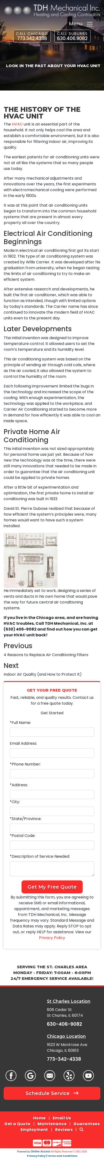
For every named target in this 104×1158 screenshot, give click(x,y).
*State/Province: (25, 818)
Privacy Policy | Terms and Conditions (52, 1156)
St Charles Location (68, 1001)
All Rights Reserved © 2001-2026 (69, 1151)
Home (39, 1118)
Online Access (40, 1151)
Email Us (62, 1118)
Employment (34, 1129)
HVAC (17, 124)
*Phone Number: (25, 764)
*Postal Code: (22, 835)
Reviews (64, 1129)
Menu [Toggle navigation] (81, 24)
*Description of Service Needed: (40, 856)
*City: (15, 802)
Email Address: (23, 743)
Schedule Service (52, 1093)
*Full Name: (20, 722)
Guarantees (87, 1124)
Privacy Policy (52, 937)
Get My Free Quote (52, 887)
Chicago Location (66, 1036)
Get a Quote (17, 1124)
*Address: (19, 785)
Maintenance (52, 1124)
